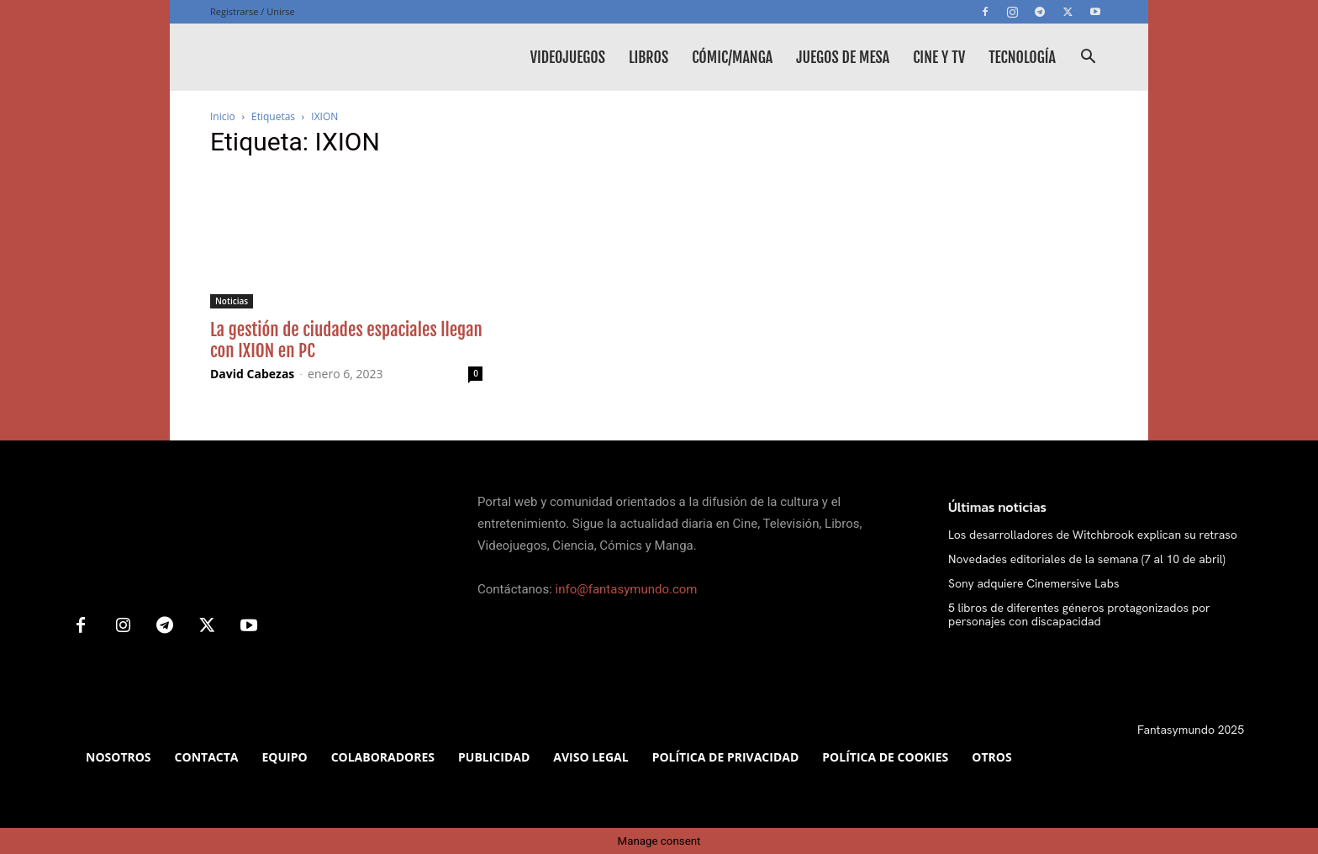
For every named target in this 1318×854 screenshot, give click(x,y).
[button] (1088, 58)
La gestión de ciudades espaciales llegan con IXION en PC (346, 340)
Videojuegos (567, 57)
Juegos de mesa (842, 57)
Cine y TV (939, 57)
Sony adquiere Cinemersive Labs (1033, 583)
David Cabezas (252, 374)
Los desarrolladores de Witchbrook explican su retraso (1092, 534)
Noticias (231, 301)
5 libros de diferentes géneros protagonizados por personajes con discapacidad (1079, 615)
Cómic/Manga (732, 57)
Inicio (222, 116)
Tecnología (1022, 57)
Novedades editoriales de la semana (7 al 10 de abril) (1087, 559)
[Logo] (336, 57)
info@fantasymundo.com (627, 589)
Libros (648, 57)
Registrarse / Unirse (252, 11)
